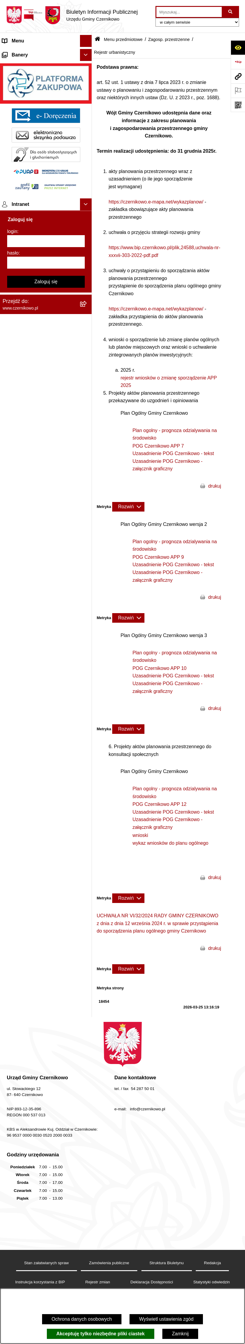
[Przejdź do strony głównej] (72, 15)
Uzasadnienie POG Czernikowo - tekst (173, 453)
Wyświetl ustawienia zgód (166, 1319)
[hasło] (46, 1121)
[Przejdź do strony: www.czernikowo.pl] (238, 76)
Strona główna (17, 52)
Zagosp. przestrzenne (169, 39)
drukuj (214, 486)
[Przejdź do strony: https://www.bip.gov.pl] (238, 62)
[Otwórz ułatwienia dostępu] (238, 47)
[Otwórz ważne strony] (238, 90)
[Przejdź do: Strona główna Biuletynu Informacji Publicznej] (97, 39)
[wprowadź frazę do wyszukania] (189, 12)
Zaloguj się (45, 1140)
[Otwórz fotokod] (238, 105)
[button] (87, 53)
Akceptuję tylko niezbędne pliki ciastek (100, 1333)
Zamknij (180, 1333)
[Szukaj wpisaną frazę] (231, 12)
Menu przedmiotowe (23, 64)
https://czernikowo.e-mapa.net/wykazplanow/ (156, 201)
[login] (46, 1100)
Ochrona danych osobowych (82, 1319)
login (12, 1089)
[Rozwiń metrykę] (128, 507)
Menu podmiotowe (21, 899)
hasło (13, 1111)
